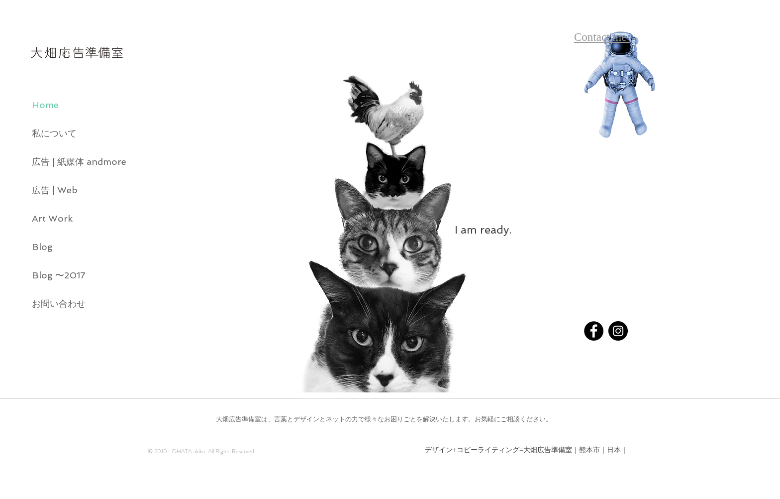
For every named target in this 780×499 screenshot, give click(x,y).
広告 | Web (55, 190)
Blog (42, 247)
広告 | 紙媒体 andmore (73, 161)
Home (45, 105)
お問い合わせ (59, 303)
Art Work (52, 218)
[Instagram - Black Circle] (618, 331)
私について (54, 133)
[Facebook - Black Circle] (593, 331)
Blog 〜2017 (59, 275)
